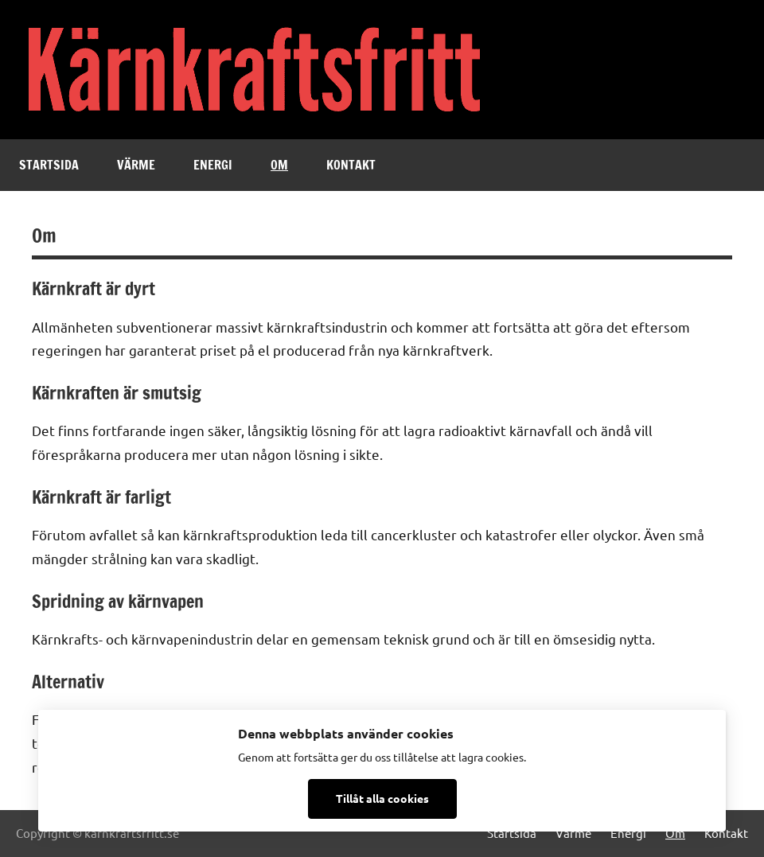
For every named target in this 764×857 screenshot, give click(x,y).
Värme (136, 164)
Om (279, 164)
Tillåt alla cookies (382, 798)
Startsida (49, 164)
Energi (212, 164)
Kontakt (351, 164)
